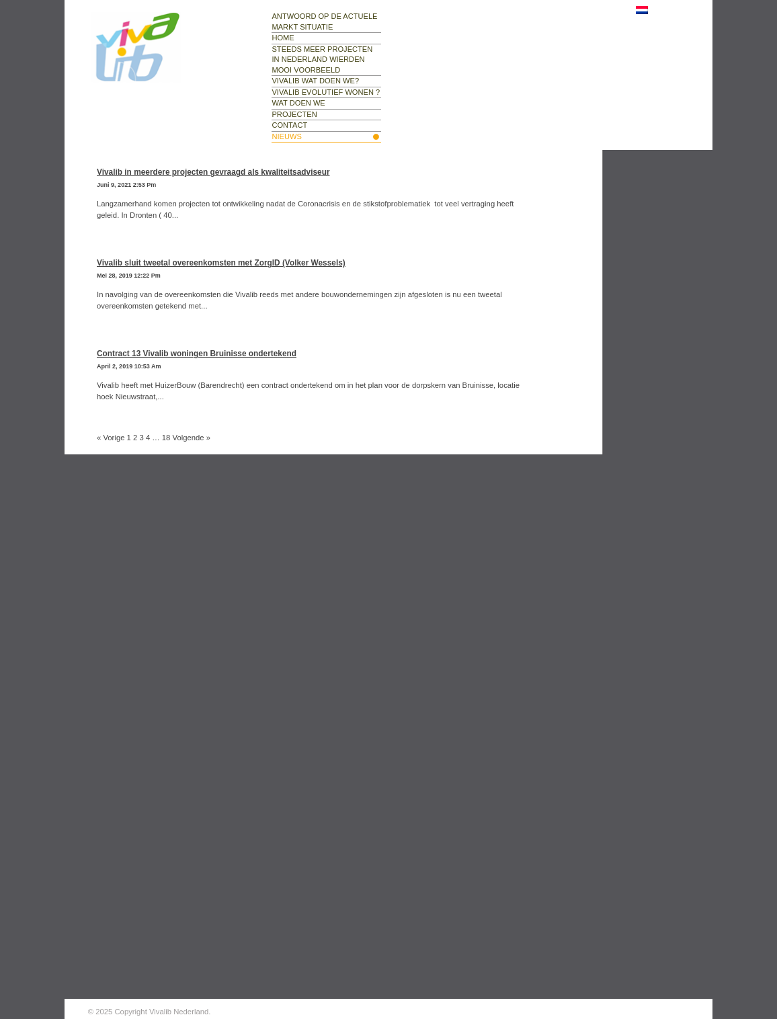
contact (289, 125)
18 (166, 438)
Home (283, 38)
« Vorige (110, 438)
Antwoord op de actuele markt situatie (324, 21)
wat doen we (298, 103)
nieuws (286, 136)
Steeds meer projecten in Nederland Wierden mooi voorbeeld (322, 59)
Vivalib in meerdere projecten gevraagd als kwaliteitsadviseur (213, 172)
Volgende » (192, 438)
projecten (294, 114)
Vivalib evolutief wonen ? (326, 92)
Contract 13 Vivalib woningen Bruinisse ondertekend (196, 353)
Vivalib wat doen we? (315, 81)
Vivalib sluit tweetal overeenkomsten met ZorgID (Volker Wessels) (221, 263)
